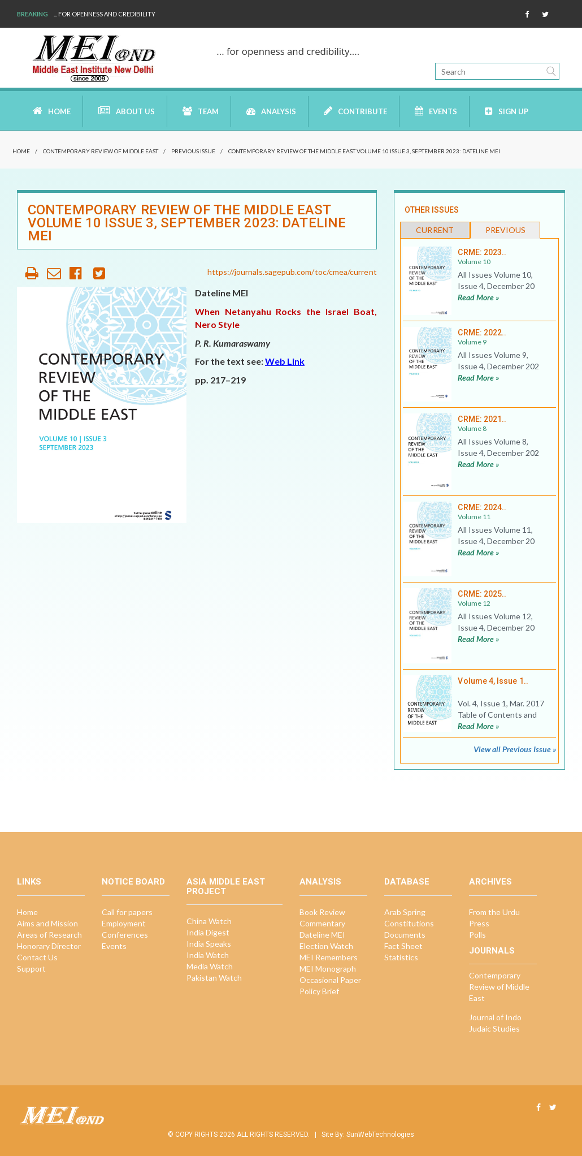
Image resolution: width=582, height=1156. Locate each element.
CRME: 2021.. (482, 419)
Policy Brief (319, 991)
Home (52, 111)
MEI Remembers (328, 957)
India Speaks (208, 943)
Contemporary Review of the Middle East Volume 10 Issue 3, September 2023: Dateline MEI (364, 151)
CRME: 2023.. (482, 252)
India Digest (207, 932)
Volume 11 (474, 516)
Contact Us (37, 957)
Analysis (271, 111)
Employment (124, 923)
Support (31, 968)
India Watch (207, 955)
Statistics (401, 957)
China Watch (209, 921)
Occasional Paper (330, 980)
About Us (126, 111)
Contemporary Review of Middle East (100, 151)
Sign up (506, 111)
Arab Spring (404, 912)
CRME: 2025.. (482, 593)
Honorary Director (49, 946)
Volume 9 (472, 342)
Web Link (285, 361)
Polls (477, 934)
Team (201, 111)
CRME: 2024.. (482, 507)
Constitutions (409, 923)
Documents (404, 934)
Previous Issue (193, 151)
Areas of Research (49, 934)
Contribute (355, 111)
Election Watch (326, 946)
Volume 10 (474, 261)
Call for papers (127, 912)
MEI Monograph (327, 968)
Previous (505, 230)
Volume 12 (474, 603)
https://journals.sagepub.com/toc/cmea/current (292, 272)
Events (436, 111)
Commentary (322, 923)
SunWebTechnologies (380, 1134)
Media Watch (209, 966)
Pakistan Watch (214, 977)
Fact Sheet (403, 946)
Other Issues (432, 209)
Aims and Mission (47, 923)
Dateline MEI (322, 934)
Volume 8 (472, 428)
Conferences (125, 934)
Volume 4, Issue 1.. (493, 680)
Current (435, 230)
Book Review (322, 912)
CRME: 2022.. (482, 332)
